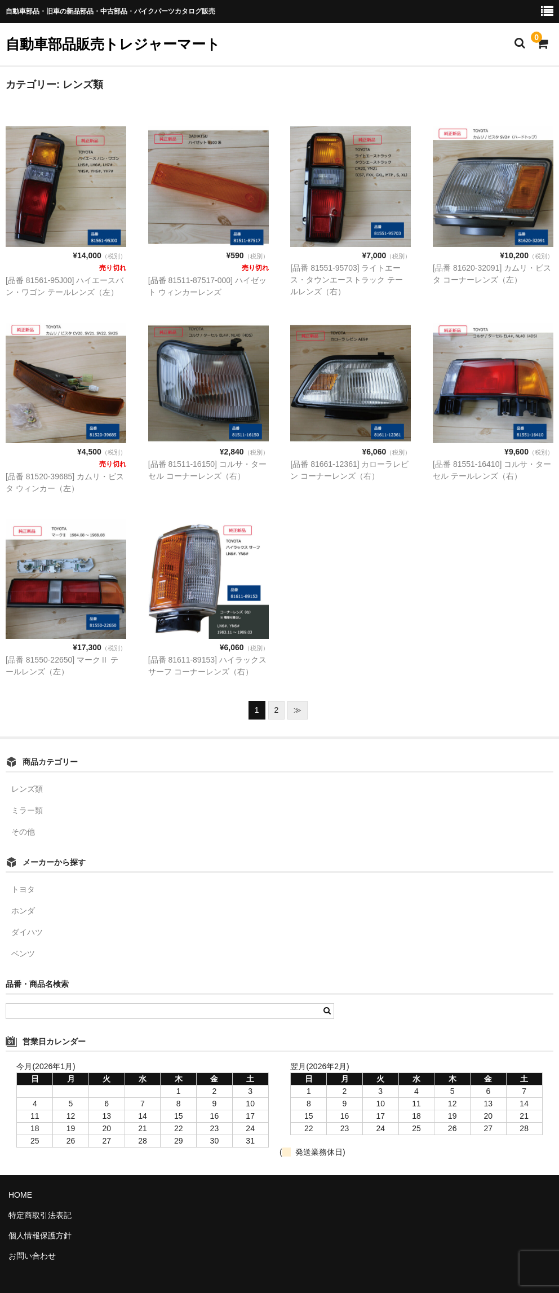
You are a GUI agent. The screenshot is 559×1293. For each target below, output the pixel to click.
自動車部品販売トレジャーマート (113, 44)
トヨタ (23, 889)
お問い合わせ (32, 1255)
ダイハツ (27, 932)
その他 (23, 831)
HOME (20, 1194)
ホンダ (23, 910)
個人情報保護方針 (40, 1235)
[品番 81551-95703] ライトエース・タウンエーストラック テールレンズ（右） (346, 279)
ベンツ (23, 953)
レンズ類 (27, 788)
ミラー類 (27, 810)
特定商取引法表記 (40, 1215)
